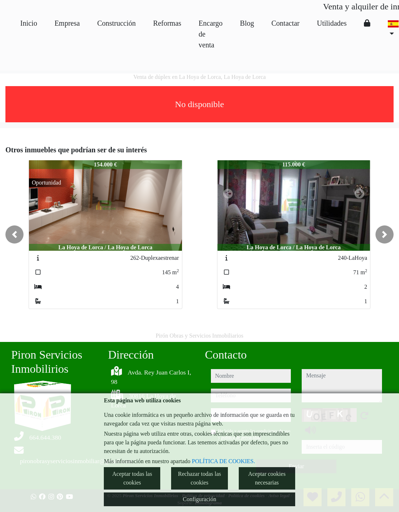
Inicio (28, 23)
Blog (247, 23)
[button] (14, 234)
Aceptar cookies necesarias (267, 478)
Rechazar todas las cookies (199, 478)
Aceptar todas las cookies (132, 478)
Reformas (167, 23)
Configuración (199, 499)
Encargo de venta (210, 34)
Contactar (285, 23)
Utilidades (332, 23)
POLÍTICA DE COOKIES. (223, 461)
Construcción (116, 23)
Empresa (67, 23)
